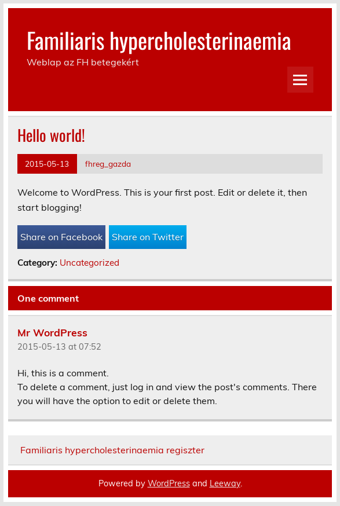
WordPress (169, 483)
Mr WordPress (52, 332)
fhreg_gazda (108, 163)
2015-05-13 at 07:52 (59, 347)
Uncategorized (89, 262)
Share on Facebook (61, 237)
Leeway (225, 483)
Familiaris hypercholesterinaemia (159, 39)
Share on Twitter (148, 237)
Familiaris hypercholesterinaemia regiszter (112, 450)
